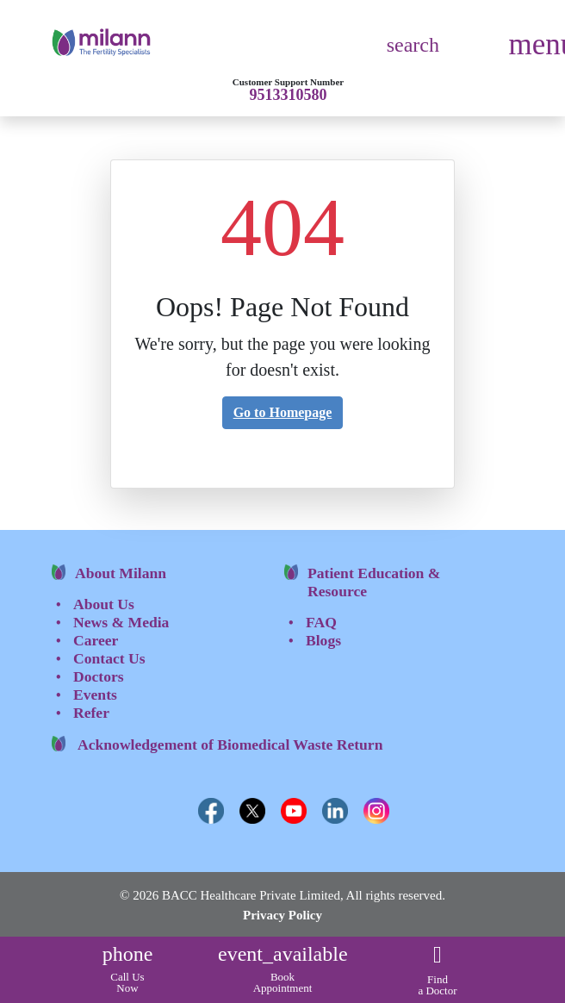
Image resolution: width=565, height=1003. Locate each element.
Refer (91, 712)
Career (95, 640)
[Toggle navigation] (532, 52)
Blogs (323, 640)
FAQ (321, 622)
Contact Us (109, 658)
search (413, 44)
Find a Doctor (437, 974)
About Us (103, 604)
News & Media (121, 622)
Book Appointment (283, 972)
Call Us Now (127, 972)
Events (95, 694)
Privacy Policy (282, 915)
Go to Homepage (282, 412)
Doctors (98, 676)
